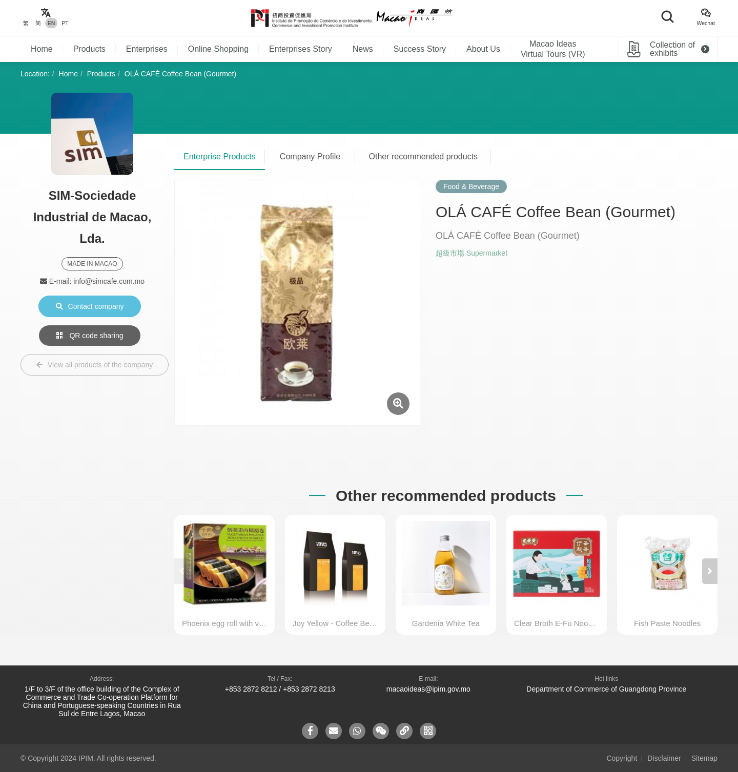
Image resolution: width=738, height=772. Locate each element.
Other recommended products (423, 156)
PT (64, 23)
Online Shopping (218, 49)
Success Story (420, 49)
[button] (709, 571)
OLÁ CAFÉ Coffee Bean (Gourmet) (180, 74)
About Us (483, 49)
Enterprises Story (300, 49)
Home (42, 49)
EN (51, 23)
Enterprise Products (219, 156)
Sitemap (704, 758)
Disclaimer (664, 758)
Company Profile (310, 156)
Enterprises (147, 49)
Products (89, 49)
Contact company (90, 306)
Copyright (621, 758)
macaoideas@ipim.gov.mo (428, 689)
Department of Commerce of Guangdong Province (606, 689)
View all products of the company (94, 365)
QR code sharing (90, 335)
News (363, 49)
